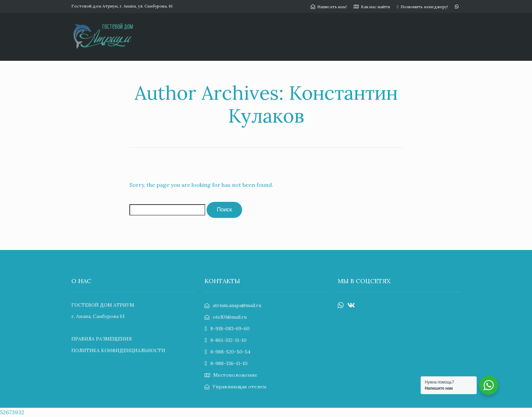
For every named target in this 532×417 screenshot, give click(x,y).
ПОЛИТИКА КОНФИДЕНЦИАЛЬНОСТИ (118, 350)
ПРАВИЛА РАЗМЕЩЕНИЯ (101, 339)
